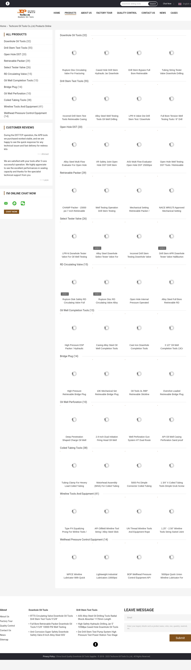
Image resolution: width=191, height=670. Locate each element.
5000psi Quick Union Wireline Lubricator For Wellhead (171, 577)
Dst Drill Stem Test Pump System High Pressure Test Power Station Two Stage (97, 633)
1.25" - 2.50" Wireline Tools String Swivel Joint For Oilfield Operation (172, 531)
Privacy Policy (49, 656)
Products (70, 13)
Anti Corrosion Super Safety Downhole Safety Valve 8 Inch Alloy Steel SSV (49, 633)
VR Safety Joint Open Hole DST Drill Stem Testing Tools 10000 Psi (107, 165)
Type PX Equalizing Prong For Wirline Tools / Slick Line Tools (74, 531)
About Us (86, 13)
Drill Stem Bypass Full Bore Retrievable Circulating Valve (139, 73)
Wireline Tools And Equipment (21, 106)
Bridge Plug (10, 87)
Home (57, 13)
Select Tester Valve (14, 67)
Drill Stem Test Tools (15, 47)
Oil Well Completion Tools (18, 80)
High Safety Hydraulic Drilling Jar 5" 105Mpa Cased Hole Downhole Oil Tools (98, 625)
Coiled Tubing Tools (15, 100)
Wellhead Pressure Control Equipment (25, 113)
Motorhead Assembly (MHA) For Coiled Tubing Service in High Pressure (107, 486)
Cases (174, 13)
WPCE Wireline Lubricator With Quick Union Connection (74, 577)
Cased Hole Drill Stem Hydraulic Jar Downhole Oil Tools (107, 73)
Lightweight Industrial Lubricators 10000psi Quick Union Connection (107, 577)
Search (153, 4)
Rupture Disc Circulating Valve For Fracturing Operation (74, 73)
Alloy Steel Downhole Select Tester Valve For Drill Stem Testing (106, 256)
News (163, 13)
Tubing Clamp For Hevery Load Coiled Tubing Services (74, 486)
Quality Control (127, 13)
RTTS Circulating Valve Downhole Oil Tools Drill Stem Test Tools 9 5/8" (51, 617)
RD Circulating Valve (15, 73)
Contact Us (148, 13)
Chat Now (167, 4)
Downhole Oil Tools (15, 41)
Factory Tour (104, 13)
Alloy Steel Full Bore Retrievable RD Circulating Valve (172, 302)
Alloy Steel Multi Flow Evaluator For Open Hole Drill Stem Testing (74, 165)
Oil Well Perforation (15, 93)
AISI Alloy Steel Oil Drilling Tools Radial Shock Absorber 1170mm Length (97, 617)
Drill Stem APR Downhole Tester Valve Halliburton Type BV (171, 256)
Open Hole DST (12, 54)
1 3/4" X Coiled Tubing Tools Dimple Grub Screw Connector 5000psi (171, 486)
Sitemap (4, 639)
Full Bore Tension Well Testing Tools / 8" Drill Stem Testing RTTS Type (171, 119)
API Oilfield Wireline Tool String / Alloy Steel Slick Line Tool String (107, 531)
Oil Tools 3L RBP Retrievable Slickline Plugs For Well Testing (139, 394)
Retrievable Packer (14, 60)
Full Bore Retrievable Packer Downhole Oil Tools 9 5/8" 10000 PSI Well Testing (51, 625)
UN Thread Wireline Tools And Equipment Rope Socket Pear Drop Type (139, 531)
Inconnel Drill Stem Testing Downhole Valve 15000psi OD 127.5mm (139, 256)
